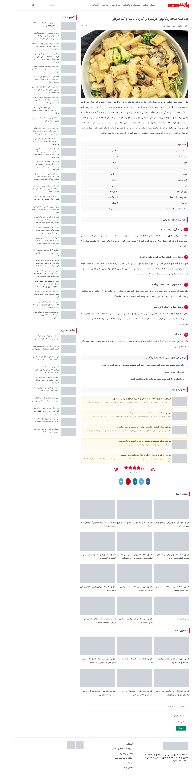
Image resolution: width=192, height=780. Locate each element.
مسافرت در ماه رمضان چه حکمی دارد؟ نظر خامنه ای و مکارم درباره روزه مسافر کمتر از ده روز (30, 46)
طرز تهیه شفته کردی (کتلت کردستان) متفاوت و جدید (120, 665)
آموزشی (91, 5)
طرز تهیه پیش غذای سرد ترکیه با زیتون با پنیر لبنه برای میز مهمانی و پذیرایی (158, 699)
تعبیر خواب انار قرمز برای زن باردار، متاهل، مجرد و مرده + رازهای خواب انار (31, 294)
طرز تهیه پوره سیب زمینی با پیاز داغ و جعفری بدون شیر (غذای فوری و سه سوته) (84, 665)
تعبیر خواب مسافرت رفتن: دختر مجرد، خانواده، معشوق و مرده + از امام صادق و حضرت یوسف (30, 189)
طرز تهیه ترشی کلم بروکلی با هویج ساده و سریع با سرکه (120, 525)
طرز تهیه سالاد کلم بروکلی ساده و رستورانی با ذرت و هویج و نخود (158, 591)
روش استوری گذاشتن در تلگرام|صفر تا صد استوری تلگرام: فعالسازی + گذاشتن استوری (30, 209)
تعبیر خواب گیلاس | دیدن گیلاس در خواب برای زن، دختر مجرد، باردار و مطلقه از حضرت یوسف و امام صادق (31, 220)
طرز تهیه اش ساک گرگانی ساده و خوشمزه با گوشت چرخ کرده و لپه (158, 665)
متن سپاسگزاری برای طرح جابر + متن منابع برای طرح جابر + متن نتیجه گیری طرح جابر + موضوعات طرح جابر (31, 263)
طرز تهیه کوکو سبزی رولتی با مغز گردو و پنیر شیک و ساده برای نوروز (84, 699)
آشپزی (80, 5)
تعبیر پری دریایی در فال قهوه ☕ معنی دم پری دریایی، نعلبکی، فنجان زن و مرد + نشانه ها (31, 90)
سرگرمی (101, 5)
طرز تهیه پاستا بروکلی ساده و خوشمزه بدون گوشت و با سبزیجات (84, 558)
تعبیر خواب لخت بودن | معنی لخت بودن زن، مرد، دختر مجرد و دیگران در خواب (30, 69)
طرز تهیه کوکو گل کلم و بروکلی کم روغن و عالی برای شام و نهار (157, 525)
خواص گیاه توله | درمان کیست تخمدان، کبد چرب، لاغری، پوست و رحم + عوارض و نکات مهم (32, 230)
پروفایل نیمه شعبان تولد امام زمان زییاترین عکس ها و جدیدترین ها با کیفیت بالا (32, 380)
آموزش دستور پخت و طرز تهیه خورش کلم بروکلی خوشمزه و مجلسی (85, 624)
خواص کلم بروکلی (168, 622)
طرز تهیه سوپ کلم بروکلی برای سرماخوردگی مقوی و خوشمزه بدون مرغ (158, 558)
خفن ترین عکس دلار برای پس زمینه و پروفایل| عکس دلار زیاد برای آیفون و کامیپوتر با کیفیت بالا (31, 370)
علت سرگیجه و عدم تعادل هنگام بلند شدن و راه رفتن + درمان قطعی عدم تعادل (31, 411)
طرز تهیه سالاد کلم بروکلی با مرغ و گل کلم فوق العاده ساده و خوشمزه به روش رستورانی (120, 558)
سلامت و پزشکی (116, 5)
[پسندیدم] (138, 469)
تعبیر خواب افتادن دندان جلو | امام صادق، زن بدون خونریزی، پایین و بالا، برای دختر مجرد (31, 304)
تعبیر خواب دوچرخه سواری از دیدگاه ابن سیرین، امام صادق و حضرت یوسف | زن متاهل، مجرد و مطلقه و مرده (30, 131)
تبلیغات (115, 749)
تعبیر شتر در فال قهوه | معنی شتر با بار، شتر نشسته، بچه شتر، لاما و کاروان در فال (30, 110)
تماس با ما (113, 773)
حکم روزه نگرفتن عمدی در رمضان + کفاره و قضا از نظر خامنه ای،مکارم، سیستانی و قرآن (31, 79)
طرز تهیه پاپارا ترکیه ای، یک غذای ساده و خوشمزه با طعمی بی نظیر (122, 699)
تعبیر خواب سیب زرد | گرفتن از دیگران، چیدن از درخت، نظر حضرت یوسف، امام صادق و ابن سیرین (32, 273)
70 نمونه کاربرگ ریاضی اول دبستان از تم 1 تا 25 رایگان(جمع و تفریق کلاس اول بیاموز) (31, 141)
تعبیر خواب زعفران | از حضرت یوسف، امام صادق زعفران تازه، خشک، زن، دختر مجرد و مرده (31, 100)
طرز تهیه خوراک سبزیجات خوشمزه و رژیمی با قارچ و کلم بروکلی (121, 591)
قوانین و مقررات (111, 759)
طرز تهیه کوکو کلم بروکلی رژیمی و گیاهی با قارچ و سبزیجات (83, 591)
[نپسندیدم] (101, 469)
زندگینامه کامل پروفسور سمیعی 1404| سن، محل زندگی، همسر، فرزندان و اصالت (31, 253)
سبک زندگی (134, 5)
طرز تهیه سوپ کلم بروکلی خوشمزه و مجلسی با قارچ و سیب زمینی (120, 624)
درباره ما (114, 768)
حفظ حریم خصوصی (109, 764)
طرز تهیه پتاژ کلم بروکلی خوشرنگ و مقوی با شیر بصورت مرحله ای (83, 525)
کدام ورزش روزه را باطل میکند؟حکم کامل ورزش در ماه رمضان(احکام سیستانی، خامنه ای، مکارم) (31, 36)
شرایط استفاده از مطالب (107, 754)
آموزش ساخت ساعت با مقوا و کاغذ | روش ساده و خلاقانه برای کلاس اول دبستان (31, 315)
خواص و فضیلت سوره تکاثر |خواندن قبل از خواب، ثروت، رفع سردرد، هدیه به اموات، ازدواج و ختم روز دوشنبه (31, 284)
